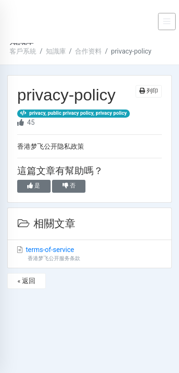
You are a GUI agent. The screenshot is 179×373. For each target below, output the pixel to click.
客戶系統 (23, 51)
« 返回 (26, 281)
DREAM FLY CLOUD (32, 21)
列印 (148, 91)
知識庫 (56, 51)
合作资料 (88, 51)
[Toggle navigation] (167, 21)
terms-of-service (89, 254)
